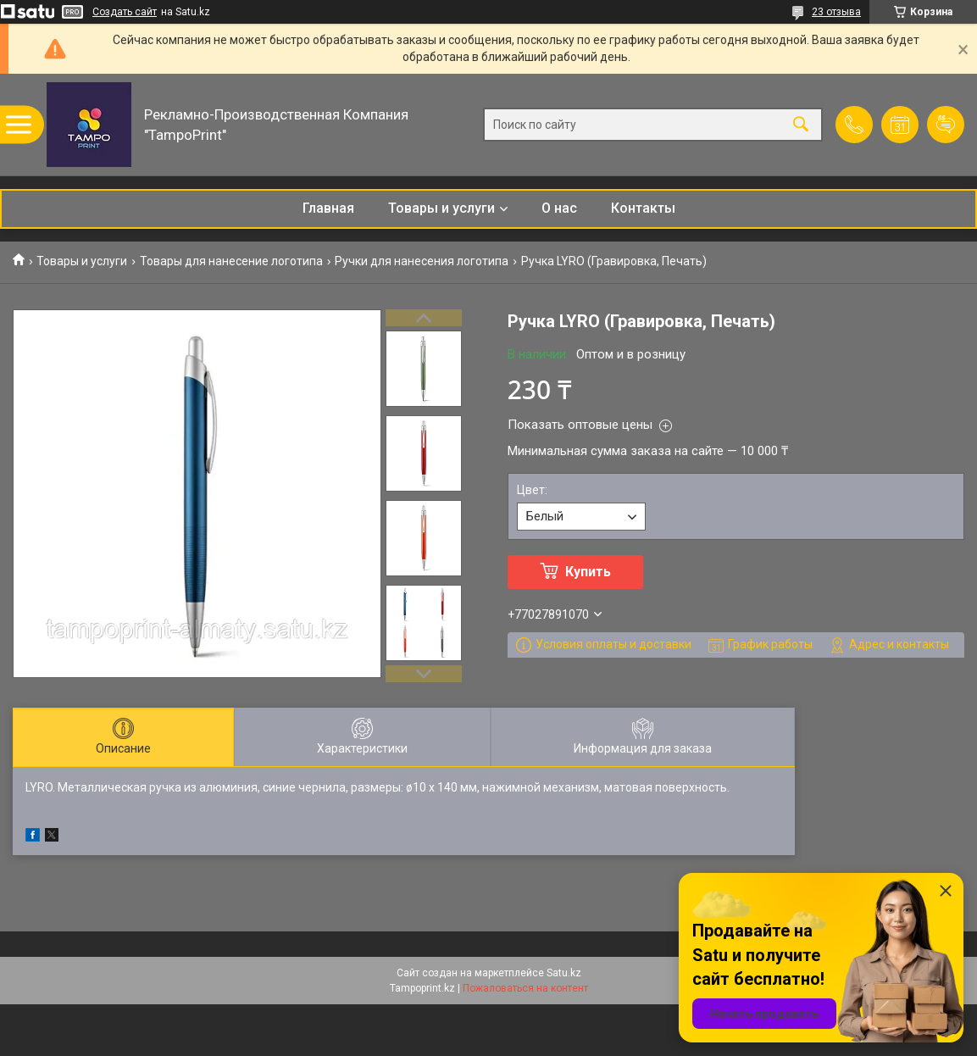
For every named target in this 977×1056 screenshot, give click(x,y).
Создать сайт (124, 12)
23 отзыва (836, 12)
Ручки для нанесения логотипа (421, 261)
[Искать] (800, 125)
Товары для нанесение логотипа (231, 261)
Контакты (643, 208)
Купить (588, 572)
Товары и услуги (441, 208)
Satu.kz (564, 973)
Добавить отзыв (945, 124)
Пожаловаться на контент (525, 988)
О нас (559, 208)
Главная (328, 208)
